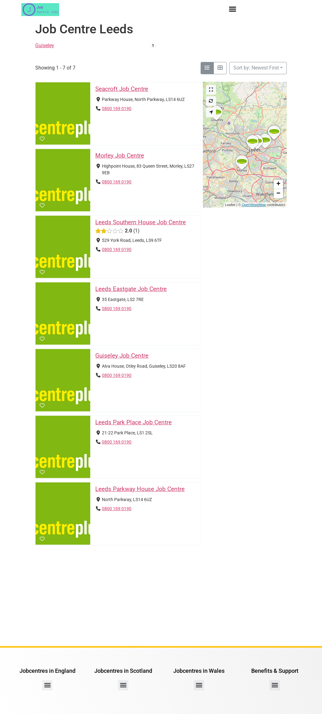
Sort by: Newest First (256, 68)
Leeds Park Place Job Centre (133, 422)
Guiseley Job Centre (121, 355)
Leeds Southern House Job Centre (140, 222)
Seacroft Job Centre (121, 88)
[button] (233, 9)
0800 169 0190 (116, 108)
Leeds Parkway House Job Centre (140, 489)
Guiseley (44, 45)
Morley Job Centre (119, 155)
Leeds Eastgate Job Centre (131, 289)
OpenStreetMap (254, 205)
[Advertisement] (161, 596)
